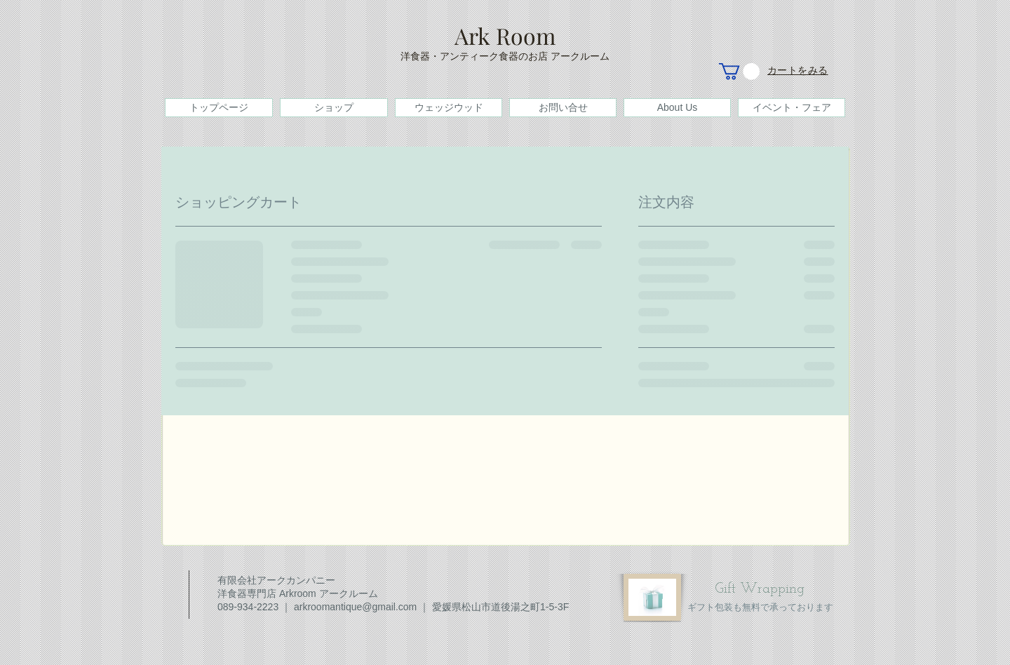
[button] (739, 71)
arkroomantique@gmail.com (355, 606)
